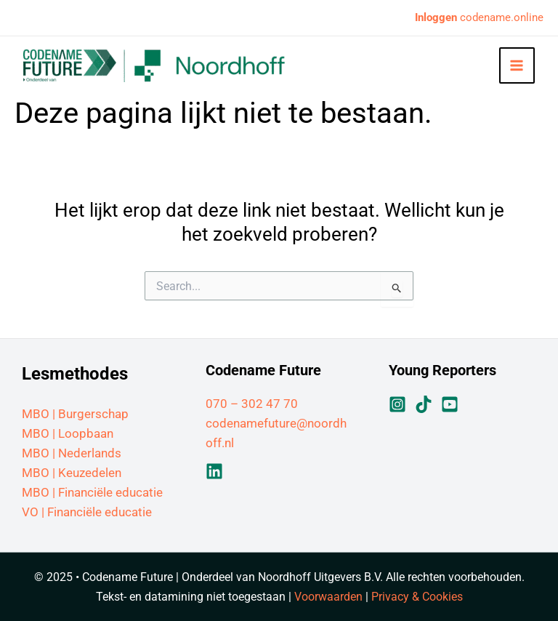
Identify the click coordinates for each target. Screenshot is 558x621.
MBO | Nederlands (71, 453)
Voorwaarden (328, 597)
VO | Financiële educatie (87, 512)
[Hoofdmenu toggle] (517, 65)
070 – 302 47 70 (252, 403)
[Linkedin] (214, 471)
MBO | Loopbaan (67, 433)
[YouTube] (449, 404)
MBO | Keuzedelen (71, 472)
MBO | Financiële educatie (92, 492)
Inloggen (436, 17)
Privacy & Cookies (417, 597)
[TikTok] (423, 404)
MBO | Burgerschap (75, 413)
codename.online (500, 17)
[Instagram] (397, 404)
